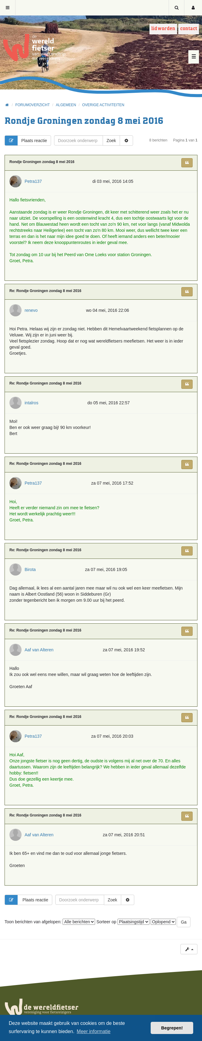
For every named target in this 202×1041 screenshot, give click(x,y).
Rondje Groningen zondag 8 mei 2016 (84, 121)
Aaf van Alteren (39, 649)
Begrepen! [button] (172, 1027)
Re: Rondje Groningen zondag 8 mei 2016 (45, 291)
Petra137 (33, 181)
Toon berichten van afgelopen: (50, 922)
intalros (31, 402)
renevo (31, 310)
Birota (30, 569)
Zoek (111, 140)
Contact (188, 28)
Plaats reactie (26, 140)
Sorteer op (122, 922)
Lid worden (163, 28)
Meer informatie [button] (94, 1031)
